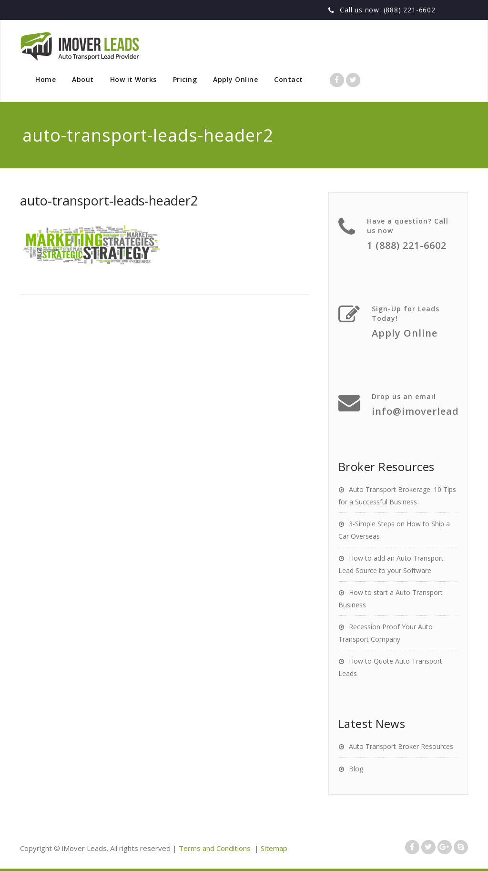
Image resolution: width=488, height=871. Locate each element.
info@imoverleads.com (430, 411)
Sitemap (274, 848)
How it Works (133, 79)
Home (45, 79)
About (83, 79)
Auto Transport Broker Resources (401, 746)
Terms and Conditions (215, 848)
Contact (288, 79)
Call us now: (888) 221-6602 (388, 9)
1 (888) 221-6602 (407, 245)
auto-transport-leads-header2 (109, 200)
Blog (356, 768)
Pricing (185, 79)
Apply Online (235, 79)
